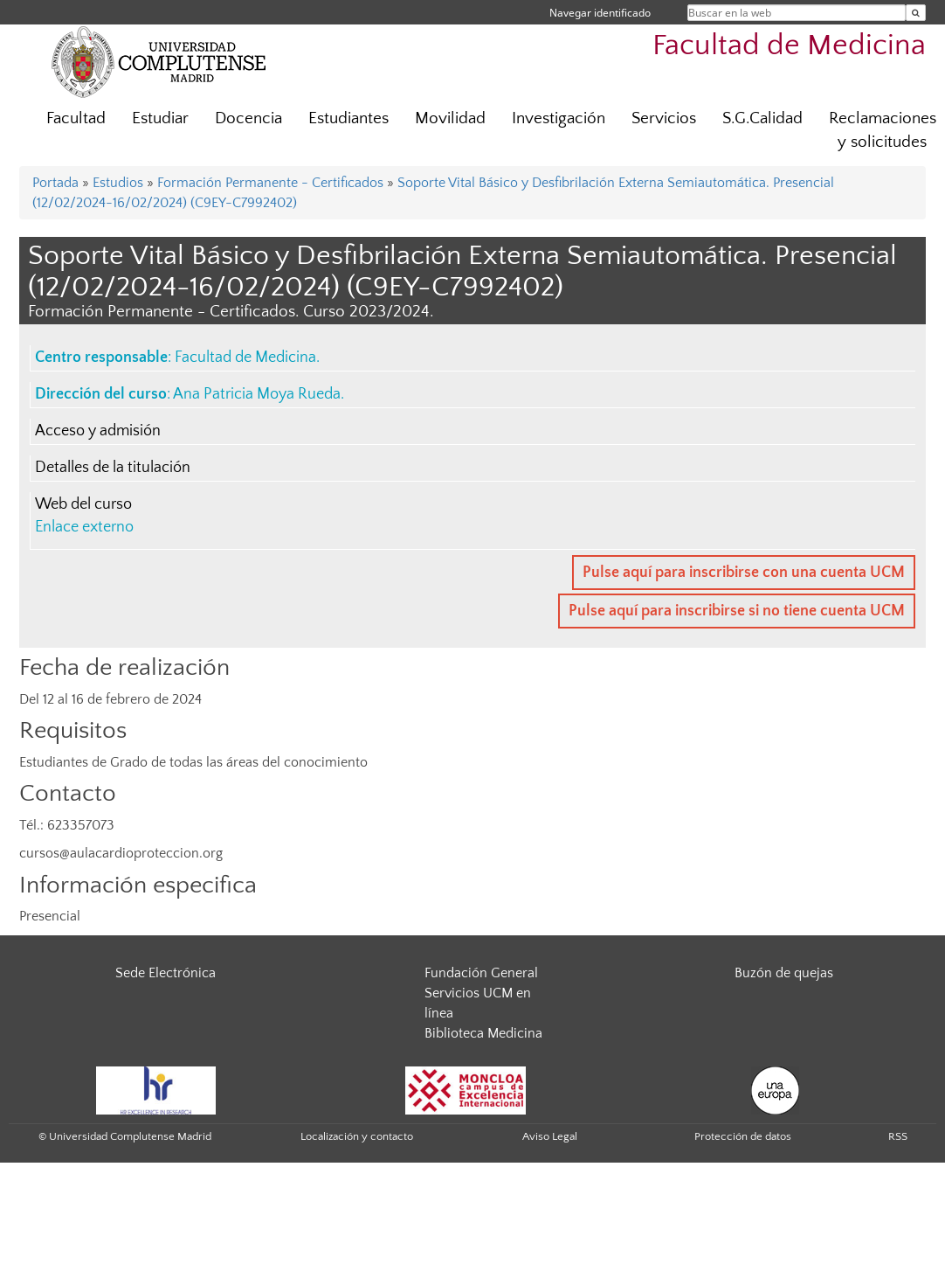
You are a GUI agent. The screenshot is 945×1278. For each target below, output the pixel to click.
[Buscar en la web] (916, 12)
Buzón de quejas (784, 973)
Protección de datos (742, 1136)
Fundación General (481, 973)
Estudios (118, 183)
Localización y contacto (356, 1136)
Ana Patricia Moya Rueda (257, 394)
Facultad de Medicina (789, 46)
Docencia (248, 118)
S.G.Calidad (762, 118)
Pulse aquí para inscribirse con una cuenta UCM (744, 572)
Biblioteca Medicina (483, 1033)
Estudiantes (348, 118)
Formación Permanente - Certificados (270, 183)
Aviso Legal (549, 1136)
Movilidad (450, 118)
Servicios (663, 118)
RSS (897, 1136)
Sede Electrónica (165, 973)
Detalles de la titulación (112, 467)
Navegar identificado (600, 12)
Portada (55, 183)
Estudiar (160, 118)
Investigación (558, 118)
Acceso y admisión (98, 431)
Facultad (76, 118)
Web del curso (83, 504)
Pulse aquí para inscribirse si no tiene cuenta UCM (737, 611)
